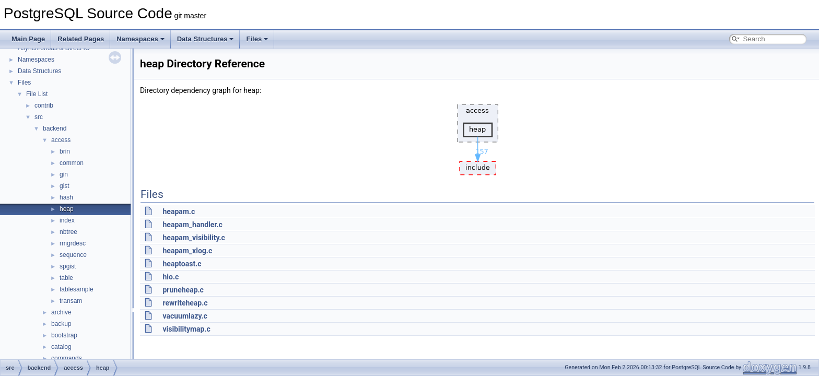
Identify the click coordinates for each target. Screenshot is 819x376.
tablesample (76, 289)
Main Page (28, 39)
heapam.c (178, 211)
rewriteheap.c (184, 303)
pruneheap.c (182, 290)
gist (64, 186)
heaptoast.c (181, 264)
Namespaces (140, 39)
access (61, 140)
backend (54, 128)
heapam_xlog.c (187, 250)
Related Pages (80, 39)
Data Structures (205, 39)
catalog (61, 346)
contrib (43, 105)
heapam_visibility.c (193, 237)
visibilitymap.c (186, 329)
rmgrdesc (73, 243)
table (66, 277)
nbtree (68, 232)
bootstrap (64, 335)
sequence (73, 254)
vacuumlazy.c (184, 316)
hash (66, 197)
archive (61, 312)
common (72, 163)
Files (257, 39)
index (67, 220)
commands (66, 358)
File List (37, 94)
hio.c (170, 277)
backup (61, 323)
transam (71, 300)
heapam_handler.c (192, 224)
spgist (68, 266)
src (38, 117)
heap (67, 209)
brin (65, 151)
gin (64, 174)
